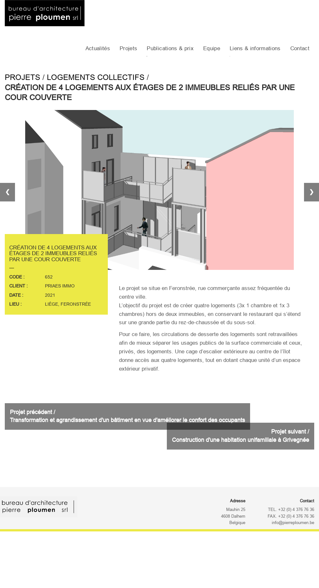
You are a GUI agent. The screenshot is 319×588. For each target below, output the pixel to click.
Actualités (97, 48)
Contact (299, 48)
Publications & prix (170, 48)
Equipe (211, 48)
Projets (128, 48)
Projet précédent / (127, 416)
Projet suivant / (240, 435)
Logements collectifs (96, 77)
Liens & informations (255, 48)
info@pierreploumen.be (293, 523)
